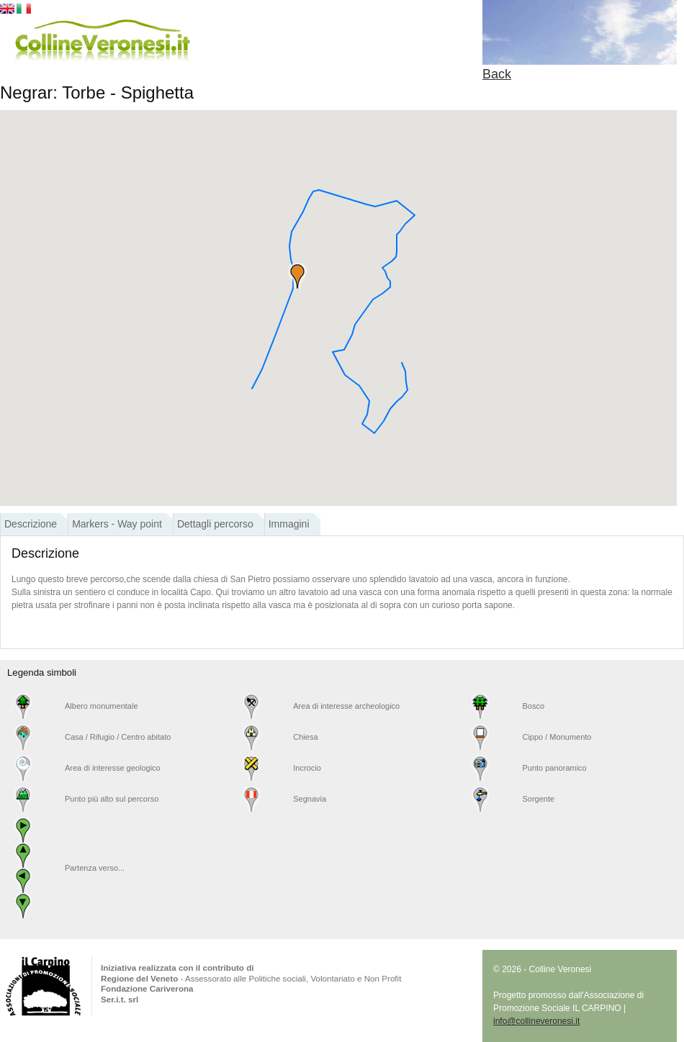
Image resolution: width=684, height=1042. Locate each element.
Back (496, 74)
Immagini (289, 524)
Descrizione (30, 524)
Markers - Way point (117, 524)
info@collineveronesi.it (536, 1021)
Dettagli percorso (215, 524)
